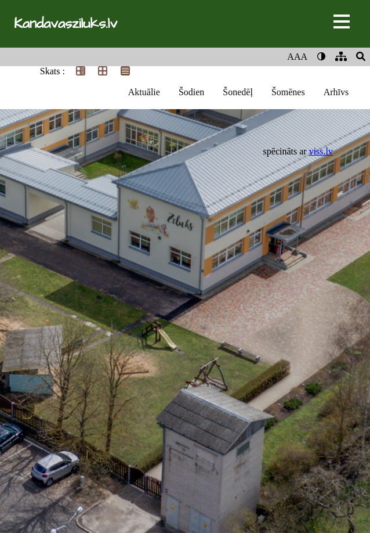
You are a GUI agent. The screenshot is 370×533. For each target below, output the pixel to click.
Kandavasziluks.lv (65, 24)
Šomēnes (288, 92)
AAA (297, 57)
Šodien (191, 92)
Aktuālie (144, 92)
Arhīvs (336, 92)
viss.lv (321, 151)
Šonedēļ (238, 92)
